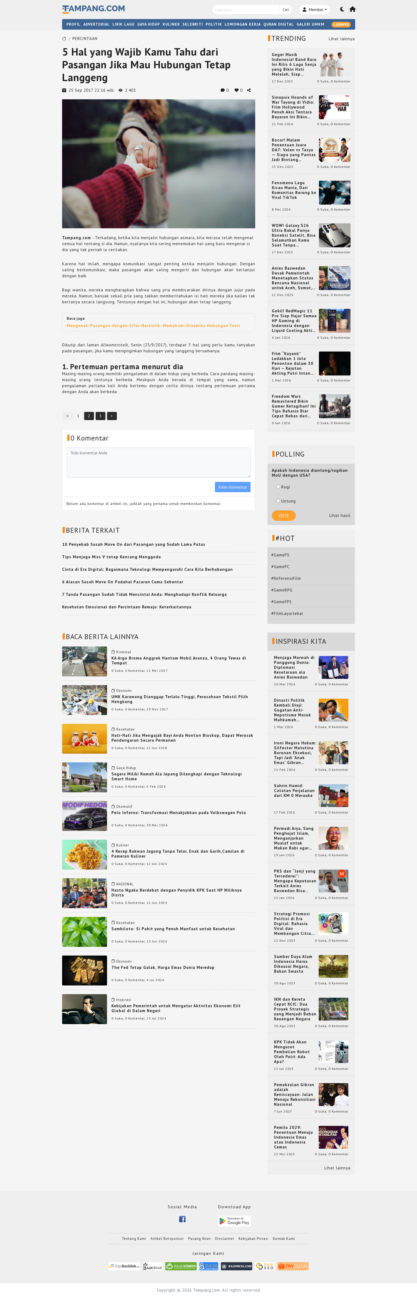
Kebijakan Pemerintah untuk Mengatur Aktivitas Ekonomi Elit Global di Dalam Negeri (176, 1008)
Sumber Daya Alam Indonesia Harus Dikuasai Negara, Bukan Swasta (293, 964)
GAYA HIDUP (148, 24)
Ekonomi (124, 690)
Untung (286, 501)
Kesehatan (125, 729)
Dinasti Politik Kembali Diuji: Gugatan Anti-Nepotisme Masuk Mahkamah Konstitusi (292, 710)
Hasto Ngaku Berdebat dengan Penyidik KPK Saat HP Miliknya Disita (176, 893)
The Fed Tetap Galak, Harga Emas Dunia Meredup (163, 967)
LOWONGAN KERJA (243, 24)
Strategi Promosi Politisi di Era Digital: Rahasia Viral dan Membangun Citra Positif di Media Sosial (292, 923)
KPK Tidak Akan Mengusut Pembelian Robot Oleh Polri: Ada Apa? (292, 1052)
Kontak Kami (284, 1238)
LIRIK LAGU (123, 24)
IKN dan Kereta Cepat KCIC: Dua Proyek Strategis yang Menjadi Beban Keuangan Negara (295, 1009)
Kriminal (123, 652)
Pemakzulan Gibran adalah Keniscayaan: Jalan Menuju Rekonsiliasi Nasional (295, 1094)
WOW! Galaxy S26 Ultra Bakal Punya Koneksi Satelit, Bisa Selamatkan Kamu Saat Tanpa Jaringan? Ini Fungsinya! (294, 235)
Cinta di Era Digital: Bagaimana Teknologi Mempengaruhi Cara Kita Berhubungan (147, 569)
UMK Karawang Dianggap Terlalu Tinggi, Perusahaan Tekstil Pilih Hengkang (179, 699)
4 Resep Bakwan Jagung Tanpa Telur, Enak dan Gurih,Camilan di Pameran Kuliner (178, 854)
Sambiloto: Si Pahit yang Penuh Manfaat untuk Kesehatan (173, 928)
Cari (286, 9)
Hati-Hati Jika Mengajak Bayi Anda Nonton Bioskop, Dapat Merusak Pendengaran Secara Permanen (182, 738)
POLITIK (214, 24)
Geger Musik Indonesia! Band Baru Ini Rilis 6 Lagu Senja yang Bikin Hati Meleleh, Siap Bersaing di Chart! (294, 64)
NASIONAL (124, 884)
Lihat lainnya (342, 38)
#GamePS (280, 554)
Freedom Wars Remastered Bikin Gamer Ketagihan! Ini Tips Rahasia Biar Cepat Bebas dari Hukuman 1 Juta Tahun (294, 406)
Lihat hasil (340, 515)
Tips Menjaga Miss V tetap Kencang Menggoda (111, 556)
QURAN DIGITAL (278, 24)
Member (313, 9)
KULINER (171, 24)
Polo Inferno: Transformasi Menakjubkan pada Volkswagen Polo (178, 812)
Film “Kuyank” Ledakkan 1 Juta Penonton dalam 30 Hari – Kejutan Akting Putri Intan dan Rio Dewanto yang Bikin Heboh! (292, 363)
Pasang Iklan (199, 1238)
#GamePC (280, 566)
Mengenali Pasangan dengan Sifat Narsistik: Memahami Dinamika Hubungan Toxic (154, 325)
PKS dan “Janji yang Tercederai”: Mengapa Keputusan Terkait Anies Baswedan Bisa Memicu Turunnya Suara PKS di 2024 (295, 881)
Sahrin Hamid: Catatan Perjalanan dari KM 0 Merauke (294, 790)
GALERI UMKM (310, 24)
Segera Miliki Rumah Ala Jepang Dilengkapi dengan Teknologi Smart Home (176, 776)
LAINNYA (341, 24)
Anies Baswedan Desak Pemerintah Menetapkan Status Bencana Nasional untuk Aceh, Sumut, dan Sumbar (292, 278)
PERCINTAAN (85, 38)
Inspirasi (123, 999)
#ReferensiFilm (286, 578)
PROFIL (73, 24)
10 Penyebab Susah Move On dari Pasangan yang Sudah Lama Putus (133, 544)
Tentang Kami (134, 1238)
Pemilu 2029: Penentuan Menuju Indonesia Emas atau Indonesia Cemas (293, 1137)
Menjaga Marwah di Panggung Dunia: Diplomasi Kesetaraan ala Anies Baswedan (294, 667)
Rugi (283, 486)
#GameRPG (282, 590)
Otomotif (124, 806)
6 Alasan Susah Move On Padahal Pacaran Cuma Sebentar (122, 581)
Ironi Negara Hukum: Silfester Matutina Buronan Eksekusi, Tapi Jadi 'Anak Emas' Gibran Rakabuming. (295, 753)
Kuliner (122, 845)
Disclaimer (224, 1238)
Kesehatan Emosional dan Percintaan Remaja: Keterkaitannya (126, 606)
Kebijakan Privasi (254, 1238)
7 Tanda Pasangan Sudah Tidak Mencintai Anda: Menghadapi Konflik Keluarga (144, 594)
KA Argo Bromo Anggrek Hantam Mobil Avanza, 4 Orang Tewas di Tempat (178, 660)
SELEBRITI (192, 24)
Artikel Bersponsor (167, 1238)
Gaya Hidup (126, 768)
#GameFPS (281, 601)
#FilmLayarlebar (287, 613)
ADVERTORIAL (96, 24)
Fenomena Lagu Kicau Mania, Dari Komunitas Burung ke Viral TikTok (294, 190)
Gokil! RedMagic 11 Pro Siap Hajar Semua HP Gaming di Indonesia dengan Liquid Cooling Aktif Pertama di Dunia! (294, 321)
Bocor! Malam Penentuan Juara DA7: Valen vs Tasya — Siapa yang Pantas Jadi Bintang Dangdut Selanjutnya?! (294, 150)
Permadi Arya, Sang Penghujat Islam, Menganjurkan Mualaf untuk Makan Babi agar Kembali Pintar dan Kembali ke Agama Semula (294, 838)
